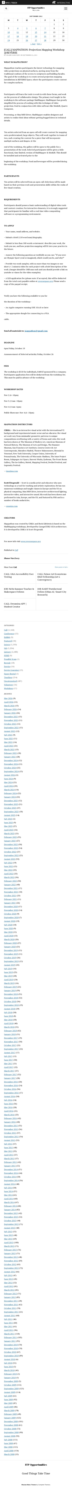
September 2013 (11, 1224)
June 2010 (8, 1366)
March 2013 (9, 1246)
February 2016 (10, 1118)
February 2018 (10, 1030)
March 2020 (9, 939)
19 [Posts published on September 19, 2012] (27, 36)
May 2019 (8, 976)
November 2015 (11, 1129)
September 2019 (11, 961)
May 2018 (8, 1019)
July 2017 (8, 1056)
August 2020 (9, 921)
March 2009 (9, 1410)
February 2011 (10, 1337)
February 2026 (10, 709)
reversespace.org (45, 281)
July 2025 (8, 735)
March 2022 (9, 877)
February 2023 (10, 837)
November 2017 (11, 1041)
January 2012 (10, 1297)
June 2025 (8, 738)
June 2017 (8, 1060)
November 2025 (11, 720)
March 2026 (9, 705)
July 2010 (8, 1363)
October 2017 (10, 1045)
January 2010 (10, 1377)
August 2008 (9, 1436)
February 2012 (10, 1293)
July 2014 (8, 1187)
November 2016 (11, 1085)
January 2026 (10, 713)
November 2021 (11, 892)
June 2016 (8, 1103)
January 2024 (10, 797)
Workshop (8, 688)
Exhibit (7, 637)
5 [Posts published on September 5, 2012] (26, 28)
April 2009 (8, 1406)
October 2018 (10, 1001)
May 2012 (8, 1282)
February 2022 (10, 881)
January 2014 (10, 1209)
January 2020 (10, 946)
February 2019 (10, 987)
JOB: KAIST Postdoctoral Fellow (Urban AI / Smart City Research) (51, 591)
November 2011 (11, 1304)
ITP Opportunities (36, 7)
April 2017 (8, 1067)
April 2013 (8, 1242)
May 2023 (8, 826)
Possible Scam (10, 659)
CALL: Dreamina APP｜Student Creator (15, 605)
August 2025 (9, 731)
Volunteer (8, 684)
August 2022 (9, 859)
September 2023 (11, 811)
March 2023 (9, 833)
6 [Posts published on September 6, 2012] (36, 28)
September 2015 (11, 1136)
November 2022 (11, 848)
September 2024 (11, 771)
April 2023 (8, 829)
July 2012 (8, 1275)
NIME (6, 655)
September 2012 (11, 1268)
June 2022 (8, 866)
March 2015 (9, 1158)
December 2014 (11, 1169)
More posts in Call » (61, 567)
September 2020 (11, 917)
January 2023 (10, 840)
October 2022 (10, 851)
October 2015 (10, 1133)
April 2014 (8, 1198)
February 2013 (10, 1249)
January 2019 (10, 990)
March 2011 (9, 1333)
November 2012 (11, 1260)
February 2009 (10, 1414)
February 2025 (10, 753)
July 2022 (8, 862)
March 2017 (9, 1071)
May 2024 (8, 782)
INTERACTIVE (63, 3)
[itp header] (36, 2)
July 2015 (8, 1144)
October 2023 (10, 808)
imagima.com (12, 471)
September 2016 (11, 1092)
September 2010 (11, 1355)
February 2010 (10, 1374)
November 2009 (11, 1381)
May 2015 (8, 1151)
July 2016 (8, 1100)
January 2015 (10, 1165)
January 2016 (10, 1122)
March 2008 (9, 1454)
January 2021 (10, 903)
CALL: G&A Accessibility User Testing (19, 575)
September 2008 (11, 1432)
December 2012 (11, 1257)
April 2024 (8, 786)
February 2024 (10, 793)
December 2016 (11, 1081)
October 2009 (10, 1385)
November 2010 (11, 1348)
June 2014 (8, 1191)
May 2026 (8, 698)
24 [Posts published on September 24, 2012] (9, 40)
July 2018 (8, 1012)
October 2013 (10, 1220)
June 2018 (8, 1016)
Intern (7, 644)
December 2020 (11, 906)
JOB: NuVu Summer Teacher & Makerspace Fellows (19, 590)
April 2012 (8, 1286)
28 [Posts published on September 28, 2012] (45, 40)
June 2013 (8, 1235)
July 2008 (8, 1439)
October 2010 (10, 1352)
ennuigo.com (12, 506)
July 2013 (8, 1231)
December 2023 (11, 800)
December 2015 (11, 1125)
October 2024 (10, 767)
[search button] (6, 8)
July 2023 (8, 819)
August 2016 (9, 1096)
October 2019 (10, 957)
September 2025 (11, 727)
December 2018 (11, 994)
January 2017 (10, 1078)
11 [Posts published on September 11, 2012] (18, 32)
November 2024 (11, 764)
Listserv (7, 652)
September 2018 (11, 1005)
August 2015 (9, 1140)
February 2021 (10, 899)
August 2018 (9, 1008)
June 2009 (8, 1399)
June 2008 (8, 1443)
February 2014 (10, 1206)
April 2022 (8, 873)
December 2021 (11, 888)
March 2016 (9, 1114)
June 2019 (8, 972)
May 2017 (8, 1063)
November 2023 (11, 804)
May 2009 (8, 1403)
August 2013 (9, 1228)
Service (7, 666)
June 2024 (8, 778)
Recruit (7, 662)
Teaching (8, 677)
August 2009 (9, 1392)
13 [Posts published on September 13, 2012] (36, 32)
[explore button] (54, 2)
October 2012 (10, 1264)
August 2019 (9, 965)
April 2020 (8, 935)
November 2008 (11, 1425)
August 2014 (9, 1184)
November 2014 (11, 1173)
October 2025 (10, 724)
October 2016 (10, 1089)
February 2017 (10, 1074)
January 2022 (10, 884)
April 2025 (8, 745)
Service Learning (11, 670)
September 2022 (11, 855)
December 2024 (11, 760)
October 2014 (10, 1176)
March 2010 (9, 1370)
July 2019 (8, 968)
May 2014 (8, 1195)
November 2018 (11, 997)
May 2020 (8, 932)
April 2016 (8, 1111)
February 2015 (10, 1162)
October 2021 (10, 895)
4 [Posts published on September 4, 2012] (17, 28)
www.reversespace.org (31, 541)
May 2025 (8, 742)
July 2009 (8, 1396)
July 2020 (8, 924)
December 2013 (11, 1213)
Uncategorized (10, 681)
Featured (8, 641)
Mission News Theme (28, 1485)
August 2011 (9, 1315)
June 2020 (8, 928)
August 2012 (9, 1271)
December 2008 (11, 1421)
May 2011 (8, 1326)
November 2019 (11, 954)
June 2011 (8, 1322)
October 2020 (10, 913)
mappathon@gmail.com (36, 331)
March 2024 (9, 789)
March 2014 (9, 1202)
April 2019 (8, 979)
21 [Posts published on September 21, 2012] (45, 36)
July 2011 (8, 1319)
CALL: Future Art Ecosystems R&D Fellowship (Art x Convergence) (51, 576)
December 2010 (11, 1344)
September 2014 (11, 1180)
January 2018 (10, 1034)
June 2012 (8, 1279)
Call (5, 630)
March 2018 (9, 1027)
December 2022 (11, 844)
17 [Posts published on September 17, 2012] (9, 36)
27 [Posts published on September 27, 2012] (36, 40)
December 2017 (11, 1038)
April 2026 (8, 702)
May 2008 (8, 1447)
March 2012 (9, 1290)
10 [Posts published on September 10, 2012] (9, 32)
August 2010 (9, 1359)
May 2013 (8, 1238)
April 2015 (8, 1154)
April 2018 (8, 1023)
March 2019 (9, 983)
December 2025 (11, 716)
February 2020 (10, 943)
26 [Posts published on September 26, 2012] (27, 40)
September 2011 (11, 1312)
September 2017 (11, 1049)
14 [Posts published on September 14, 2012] (45, 32)
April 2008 (8, 1450)
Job (5, 648)
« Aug (32, 43)
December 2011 (11, 1301)
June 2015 (8, 1147)
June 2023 (8, 822)
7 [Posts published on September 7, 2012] (45, 28)
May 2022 (8, 870)
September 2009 (11, 1388)
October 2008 (10, 1428)
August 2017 (9, 1052)
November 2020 (11, 910)
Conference (9, 633)
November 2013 (11, 1217)
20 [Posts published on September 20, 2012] (36, 36)
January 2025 (10, 756)
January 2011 (10, 1341)
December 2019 (11, 950)
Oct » (39, 43)
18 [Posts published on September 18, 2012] (18, 36)
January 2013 (10, 1253)
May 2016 (8, 1107)
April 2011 (8, 1330)
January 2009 (10, 1417)
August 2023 (9, 815)
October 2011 (10, 1308)
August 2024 (9, 775)
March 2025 (9, 749)
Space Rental (10, 673)
